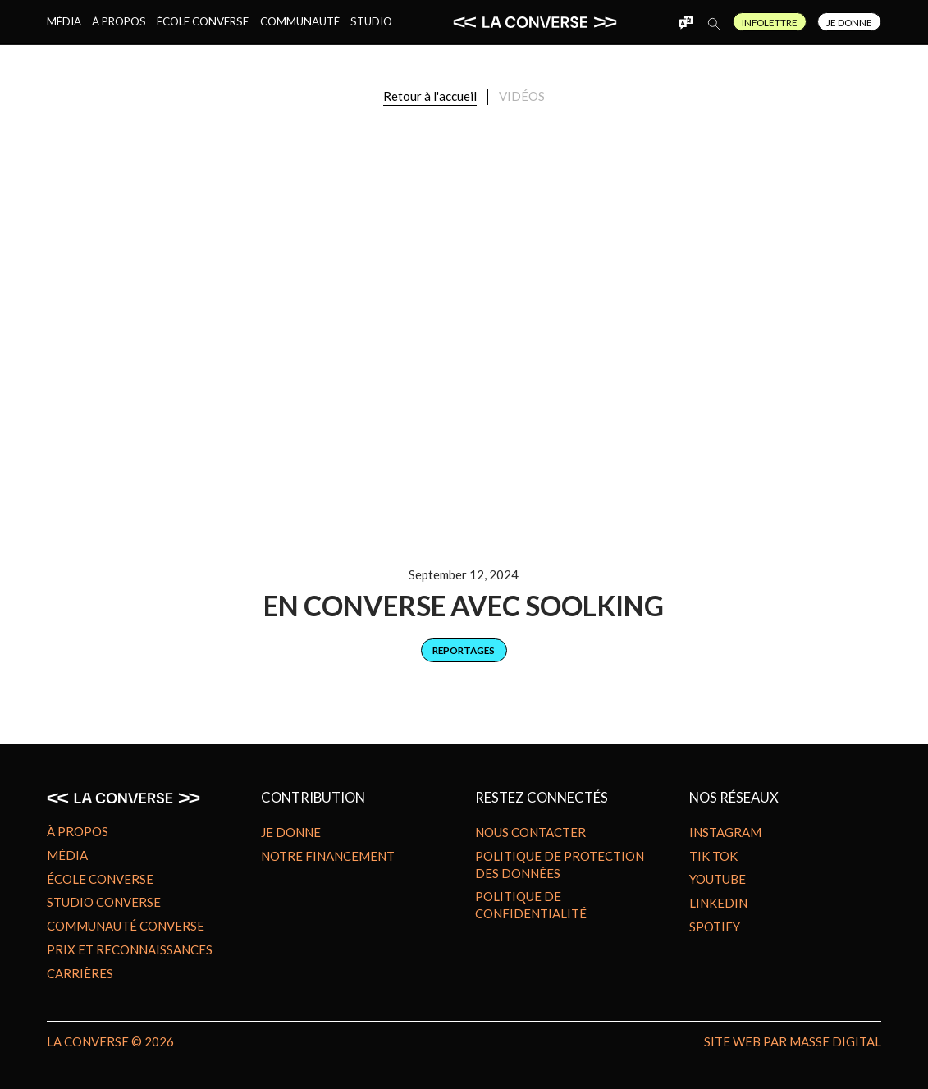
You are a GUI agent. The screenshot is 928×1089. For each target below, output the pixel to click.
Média (64, 21)
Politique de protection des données (559, 865)
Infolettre (770, 22)
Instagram (725, 832)
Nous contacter (530, 832)
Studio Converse (104, 902)
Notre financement (328, 856)
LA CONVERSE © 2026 (110, 1041)
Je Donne (849, 22)
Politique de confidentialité (531, 905)
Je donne (291, 832)
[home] (535, 22)
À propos (119, 21)
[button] (686, 22)
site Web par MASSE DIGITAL (792, 1041)
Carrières (80, 973)
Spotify (714, 926)
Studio (371, 21)
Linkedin (718, 902)
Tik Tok (713, 856)
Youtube (717, 879)
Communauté (300, 21)
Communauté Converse (125, 925)
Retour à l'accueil (430, 96)
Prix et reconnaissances (130, 949)
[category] (464, 650)
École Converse (203, 21)
